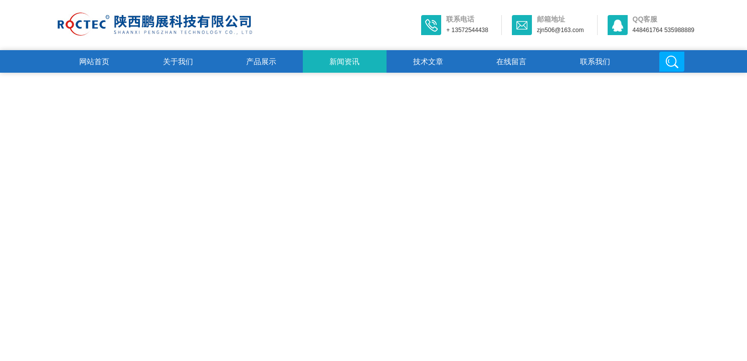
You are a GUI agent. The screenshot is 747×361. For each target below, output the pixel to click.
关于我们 (178, 61)
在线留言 (511, 61)
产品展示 (261, 61)
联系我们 (595, 61)
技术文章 (428, 61)
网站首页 (94, 61)
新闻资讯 (344, 61)
